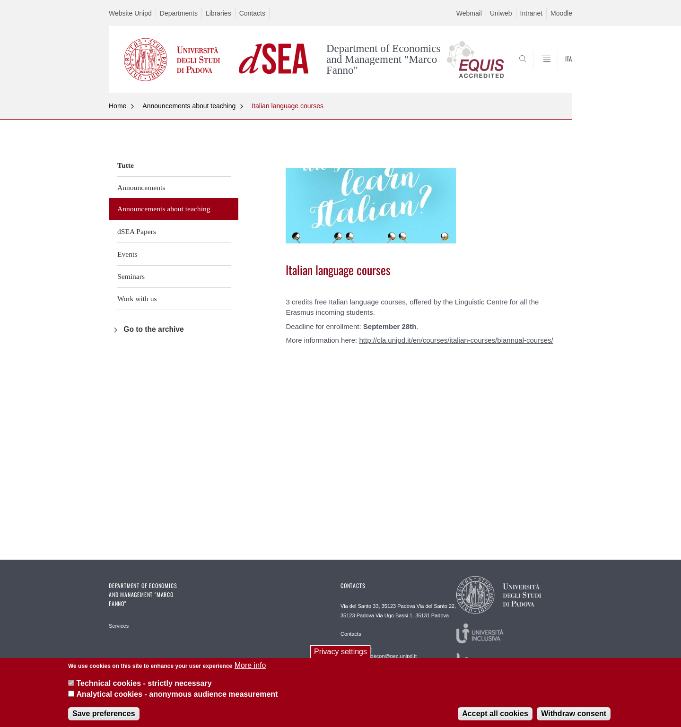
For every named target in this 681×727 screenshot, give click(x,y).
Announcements (141, 187)
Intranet (531, 13)
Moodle (561, 13)
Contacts (252, 13)
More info (250, 670)
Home (117, 106)
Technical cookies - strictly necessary (143, 688)
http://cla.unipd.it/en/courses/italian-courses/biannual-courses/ (456, 340)
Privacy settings (340, 657)
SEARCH (556, 70)
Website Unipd (130, 13)
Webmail (469, 13)
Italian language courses (287, 106)
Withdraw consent (573, 719)
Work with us (137, 298)
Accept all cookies (495, 719)
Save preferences (103, 719)
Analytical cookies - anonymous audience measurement (177, 699)
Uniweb (501, 13)
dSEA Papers (136, 231)
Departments (179, 13)
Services (119, 626)
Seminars (131, 276)
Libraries (218, 13)
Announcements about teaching (189, 106)
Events (127, 254)
